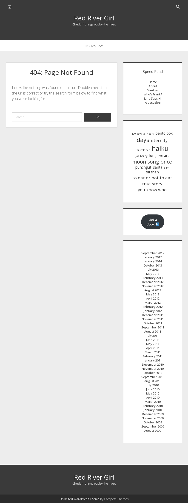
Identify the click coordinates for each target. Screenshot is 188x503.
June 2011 (153, 340)
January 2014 (153, 261)
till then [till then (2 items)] (152, 172)
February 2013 (153, 278)
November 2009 (153, 418)
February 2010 (153, 406)
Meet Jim (153, 90)
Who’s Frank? (153, 94)
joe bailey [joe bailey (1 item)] (141, 156)
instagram (94, 46)
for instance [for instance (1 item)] (143, 150)
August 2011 (152, 331)
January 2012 (153, 311)
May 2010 (152, 393)
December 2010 (153, 364)
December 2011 (153, 315)
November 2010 (153, 369)
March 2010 (153, 402)
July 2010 (153, 385)
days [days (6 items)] (143, 140)
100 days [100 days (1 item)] (137, 133)
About (153, 86)
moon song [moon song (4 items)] (145, 161)
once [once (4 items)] (166, 161)
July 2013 (153, 269)
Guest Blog (152, 102)
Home (153, 82)
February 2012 (153, 307)
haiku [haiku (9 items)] (160, 148)
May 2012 (152, 294)
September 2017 (152, 253)
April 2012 (153, 298)
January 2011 (153, 360)
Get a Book (152, 221)
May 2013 (152, 274)
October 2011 (153, 323)
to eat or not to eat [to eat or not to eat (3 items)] (152, 178)
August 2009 (152, 430)
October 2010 (153, 373)
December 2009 (153, 414)
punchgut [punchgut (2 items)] (143, 167)
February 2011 (153, 356)
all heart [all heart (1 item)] (148, 133)
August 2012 (152, 290)
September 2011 (152, 327)
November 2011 (153, 319)
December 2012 (153, 282)
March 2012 (153, 302)
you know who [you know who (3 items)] (152, 189)
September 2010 (152, 377)
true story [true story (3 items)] (152, 183)
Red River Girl (94, 18)
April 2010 (153, 397)
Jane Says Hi (152, 98)
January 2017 (153, 257)
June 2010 (153, 389)
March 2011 (153, 352)
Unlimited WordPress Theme (80, 499)
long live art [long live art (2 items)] (159, 155)
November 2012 (153, 286)
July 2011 (153, 335)
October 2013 (153, 265)
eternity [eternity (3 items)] (159, 140)
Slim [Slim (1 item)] (166, 167)
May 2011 (152, 344)
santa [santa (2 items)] (157, 167)
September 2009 (152, 426)
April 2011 (153, 348)
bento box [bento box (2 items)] (164, 133)
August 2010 (152, 381)
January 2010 (153, 410)
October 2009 (153, 422)
